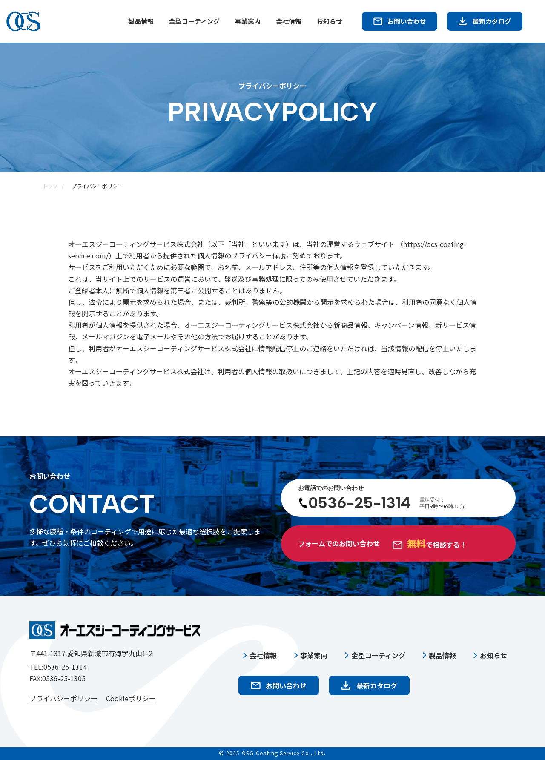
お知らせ (329, 21)
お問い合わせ (406, 21)
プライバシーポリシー (63, 699)
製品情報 (141, 21)
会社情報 (288, 21)
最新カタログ (492, 21)
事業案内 (248, 21)
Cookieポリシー (131, 699)
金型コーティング (194, 21)
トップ (50, 185)
